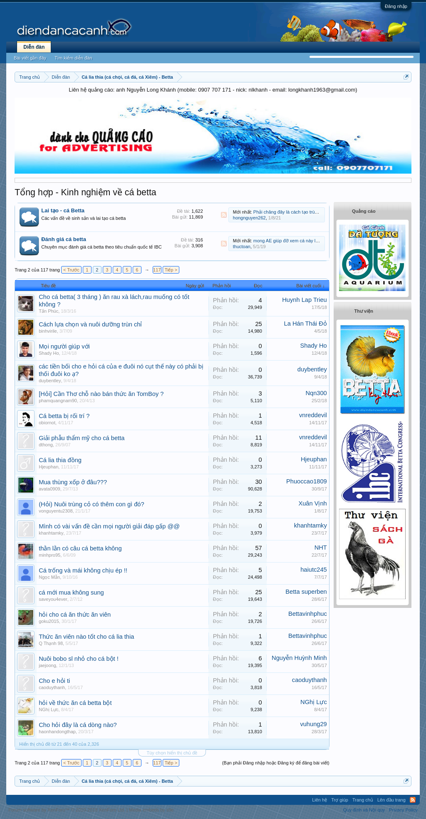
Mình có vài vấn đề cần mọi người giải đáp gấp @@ (109, 526)
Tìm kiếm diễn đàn (73, 57)
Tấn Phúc (48, 311)
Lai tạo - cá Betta (62, 210)
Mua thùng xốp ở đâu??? (73, 482)
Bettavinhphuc (307, 613)
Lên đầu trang (391, 799)
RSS (224, 215)
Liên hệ (319, 799)
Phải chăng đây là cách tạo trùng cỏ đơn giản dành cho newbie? (318, 211)
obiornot (47, 422)
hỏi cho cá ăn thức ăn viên (75, 614)
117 (157, 269)
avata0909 (49, 488)
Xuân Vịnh (312, 503)
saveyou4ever (53, 599)
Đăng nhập (396, 6)
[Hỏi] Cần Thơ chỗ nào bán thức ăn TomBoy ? (101, 394)
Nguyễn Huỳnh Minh (299, 658)
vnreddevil (313, 415)
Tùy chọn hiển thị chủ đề (172, 752)
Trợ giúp (339, 799)
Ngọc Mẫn (49, 577)
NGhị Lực (48, 709)
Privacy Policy (403, 809)
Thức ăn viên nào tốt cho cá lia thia (86, 636)
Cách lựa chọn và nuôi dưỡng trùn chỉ (90, 324)
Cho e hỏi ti (54, 680)
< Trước (71, 269)
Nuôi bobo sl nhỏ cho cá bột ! (79, 658)
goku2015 (49, 621)
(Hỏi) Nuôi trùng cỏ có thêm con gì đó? (91, 504)
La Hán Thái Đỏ (305, 323)
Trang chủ (362, 799)
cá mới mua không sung (71, 592)
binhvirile (48, 331)
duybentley (50, 380)
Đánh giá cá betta (63, 239)
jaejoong (47, 665)
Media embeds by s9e (151, 809)
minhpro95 (49, 555)
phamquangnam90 (58, 400)
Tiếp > (171, 269)
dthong (46, 444)
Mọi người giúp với (64, 346)
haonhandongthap (57, 731)
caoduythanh (52, 687)
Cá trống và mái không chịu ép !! (83, 570)
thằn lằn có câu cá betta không (80, 548)
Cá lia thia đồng (60, 460)
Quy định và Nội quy (364, 809)
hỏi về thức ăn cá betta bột (75, 703)
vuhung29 (313, 724)
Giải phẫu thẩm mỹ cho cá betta (81, 438)
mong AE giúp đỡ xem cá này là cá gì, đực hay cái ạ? (307, 240)
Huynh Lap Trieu (304, 299)
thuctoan (241, 246)
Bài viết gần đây (30, 57)
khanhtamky (51, 532)
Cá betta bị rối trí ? (64, 416)
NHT (321, 547)
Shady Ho (49, 353)
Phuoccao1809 (306, 481)
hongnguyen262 (249, 217)
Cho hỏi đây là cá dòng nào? (77, 725)
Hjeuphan (48, 466)
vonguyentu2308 (55, 510)
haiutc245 (313, 569)
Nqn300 (316, 393)
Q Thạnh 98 (51, 643)
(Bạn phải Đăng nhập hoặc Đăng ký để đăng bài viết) (275, 762)
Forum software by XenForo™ (66, 809)
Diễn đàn (34, 47)
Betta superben (306, 591)
